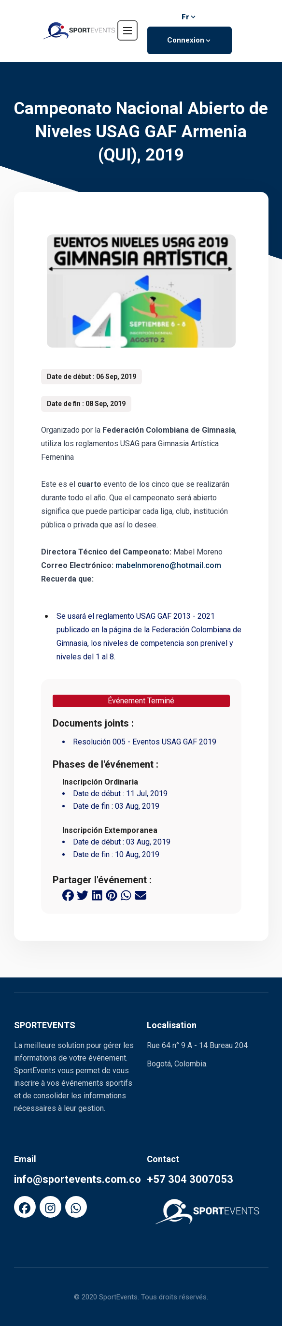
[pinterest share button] (111, 894)
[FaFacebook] (25, 1207)
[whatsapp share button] (126, 894)
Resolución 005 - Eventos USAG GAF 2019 (144, 741)
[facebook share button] (68, 894)
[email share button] (140, 894)
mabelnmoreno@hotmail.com (168, 565)
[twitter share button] (82, 894)
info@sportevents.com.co (77, 1179)
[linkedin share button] (97, 894)
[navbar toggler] (127, 30)
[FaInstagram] (50, 1207)
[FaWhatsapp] (76, 1207)
